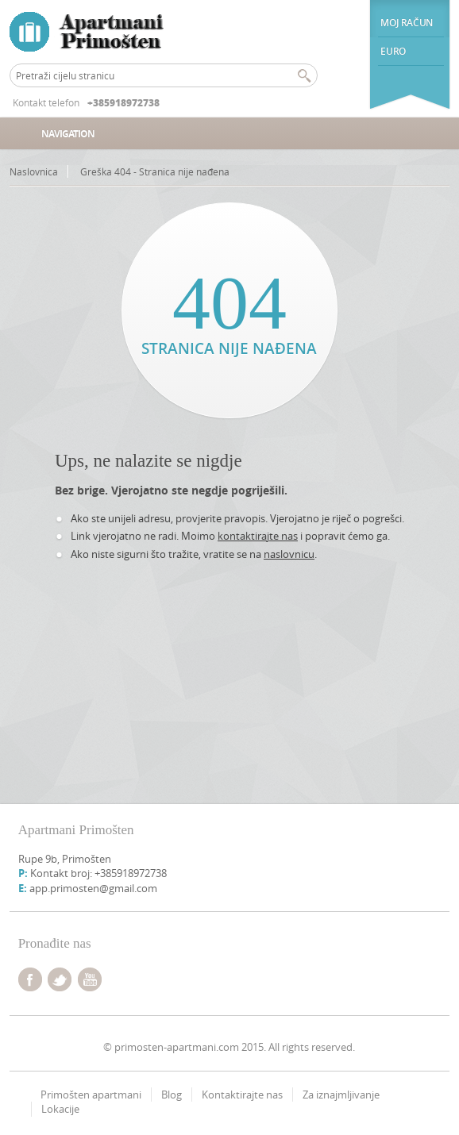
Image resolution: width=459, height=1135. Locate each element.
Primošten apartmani (90, 1094)
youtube (90, 979)
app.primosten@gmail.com (93, 888)
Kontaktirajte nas (242, 1094)
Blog (171, 1094)
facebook (30, 979)
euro (392, 51)
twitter (59, 979)
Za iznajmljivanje (341, 1094)
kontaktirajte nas (258, 536)
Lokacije (60, 1109)
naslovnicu (289, 554)
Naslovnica (34, 171)
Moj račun (406, 22)
